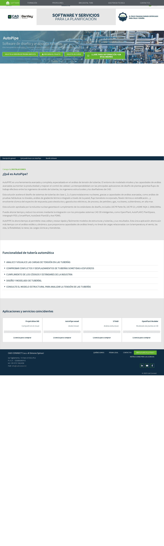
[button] (14, 3)
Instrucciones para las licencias (142, 357)
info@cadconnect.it (19, 366)
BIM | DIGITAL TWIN (86, 3)
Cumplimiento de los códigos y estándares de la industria (39, 274)
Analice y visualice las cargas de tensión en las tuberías (38, 262)
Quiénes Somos (98, 352)
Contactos (127, 352)
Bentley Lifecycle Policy (145, 352)
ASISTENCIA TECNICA (116, 3)
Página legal (113, 352)
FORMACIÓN (32, 3)
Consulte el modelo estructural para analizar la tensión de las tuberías (48, 286)
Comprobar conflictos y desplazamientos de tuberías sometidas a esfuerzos (50, 268)
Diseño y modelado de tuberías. (24, 280)
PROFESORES (57, 3)
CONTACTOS (145, 3)
